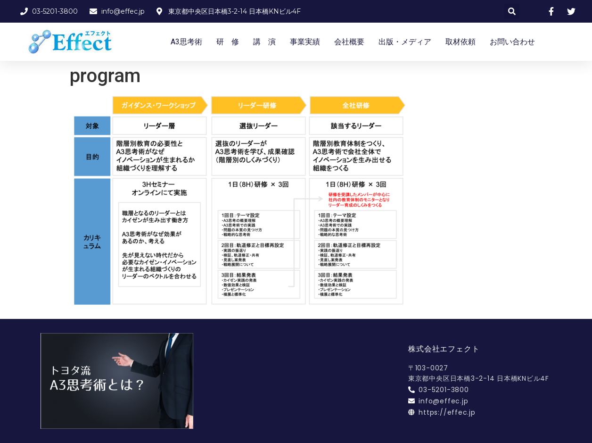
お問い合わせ (512, 41)
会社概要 (349, 41)
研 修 (227, 41)
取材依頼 (460, 41)
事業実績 (305, 41)
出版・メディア (404, 41)
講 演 (264, 41)
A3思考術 (186, 41)
